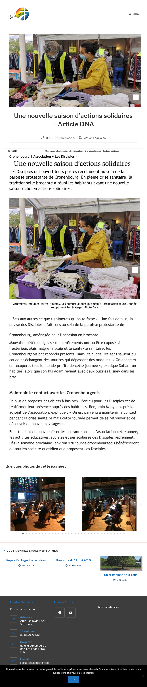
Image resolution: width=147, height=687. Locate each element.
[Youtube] (71, 612)
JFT (48, 137)
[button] (6, 504)
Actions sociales (95, 137)
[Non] (142, 676)
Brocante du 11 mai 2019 (73, 560)
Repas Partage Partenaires (26, 560)
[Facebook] (60, 612)
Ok (73, 679)
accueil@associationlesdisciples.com (34, 664)
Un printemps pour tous (120, 575)
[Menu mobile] (134, 13)
